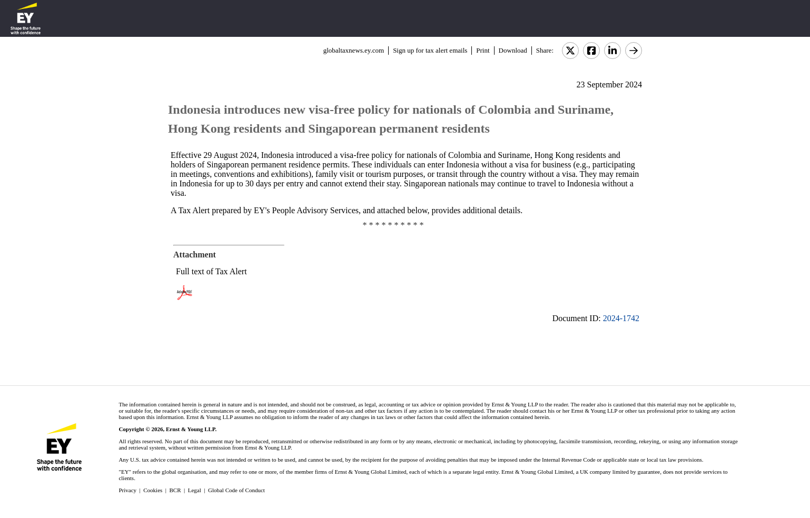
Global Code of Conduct (236, 490)
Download (513, 50)
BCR (175, 490)
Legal (194, 490)
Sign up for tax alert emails (430, 50)
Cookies (152, 490)
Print (482, 50)
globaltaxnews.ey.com (353, 50)
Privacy (127, 490)
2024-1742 (621, 318)
